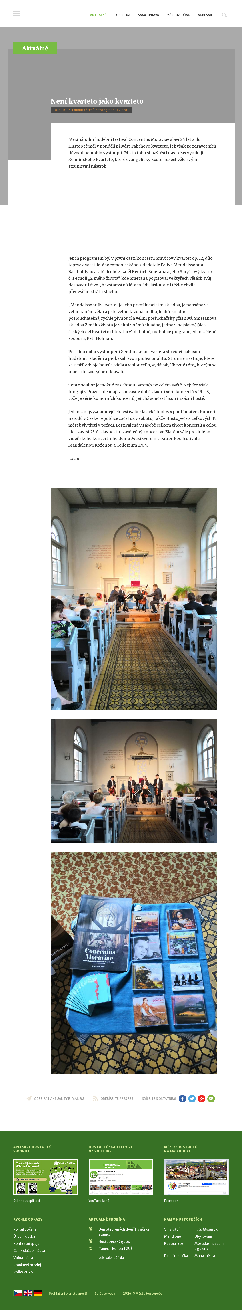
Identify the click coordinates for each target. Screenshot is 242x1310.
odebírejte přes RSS (116, 1099)
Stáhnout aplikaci (26, 1201)
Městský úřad (178, 15)
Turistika (122, 15)
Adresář (205, 15)
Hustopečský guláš (114, 1241)
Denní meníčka (176, 1255)
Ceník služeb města (29, 1250)
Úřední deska (24, 1236)
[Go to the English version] (27, 1293)
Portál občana (25, 1229)
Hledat (224, 14)
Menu (16, 13)
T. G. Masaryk (206, 1229)
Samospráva (148, 15)
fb (182, 1099)
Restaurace (173, 1243)
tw (192, 1099)
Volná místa (23, 1257)
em (211, 1099)
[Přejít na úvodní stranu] (55, 14)
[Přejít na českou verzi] (17, 1293)
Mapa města (204, 1255)
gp (202, 1099)
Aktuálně (98, 15)
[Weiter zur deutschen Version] (37, 1293)
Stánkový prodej (27, 1265)
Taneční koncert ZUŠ (116, 1248)
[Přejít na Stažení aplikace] (45, 1177)
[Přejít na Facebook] (196, 1177)
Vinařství (171, 1229)
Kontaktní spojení (27, 1243)
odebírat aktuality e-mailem (59, 1099)
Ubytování (203, 1236)
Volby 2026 (23, 1272)
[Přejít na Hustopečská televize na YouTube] (121, 1177)
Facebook (171, 1201)
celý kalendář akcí (112, 1258)
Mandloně (172, 1236)
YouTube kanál (99, 1201)
